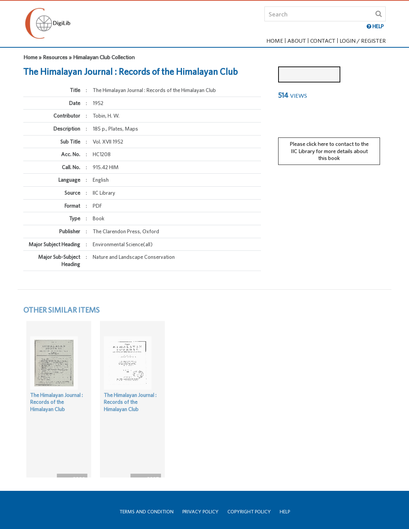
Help (285, 511)
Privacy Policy (200, 511)
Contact (322, 40)
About (296, 40)
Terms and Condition (146, 511)
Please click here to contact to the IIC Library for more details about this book (329, 146)
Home (274, 40)
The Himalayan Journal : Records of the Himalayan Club (56, 411)
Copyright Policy (249, 511)
